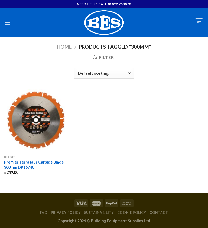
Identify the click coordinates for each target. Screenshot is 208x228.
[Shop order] (104, 73)
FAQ (44, 213)
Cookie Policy (131, 213)
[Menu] (7, 22)
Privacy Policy (66, 213)
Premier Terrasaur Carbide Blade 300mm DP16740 (34, 165)
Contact (159, 213)
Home (64, 47)
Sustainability (99, 213)
